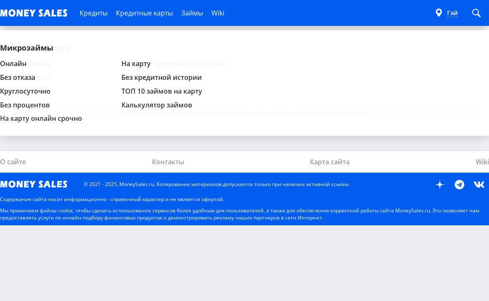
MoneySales (37, 184)
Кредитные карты (144, 13)
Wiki (217, 13)
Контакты (168, 161)
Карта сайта (330, 161)
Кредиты (94, 13)
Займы (192, 13)
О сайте (13, 161)
